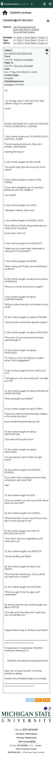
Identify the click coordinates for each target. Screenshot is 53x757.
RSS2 (46, 700)
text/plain (9, 84)
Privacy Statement (26, 738)
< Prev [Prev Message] (26, 37)
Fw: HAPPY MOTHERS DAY (18, 53)
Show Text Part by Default (26, 29)
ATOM (30, 700)
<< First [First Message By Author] (17, 43)
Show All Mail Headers (24, 32)
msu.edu (38, 746)
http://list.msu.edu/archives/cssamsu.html (27, 660)
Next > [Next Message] (34, 37)
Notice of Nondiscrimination (26, 749)
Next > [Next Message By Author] (34, 43)
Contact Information (26, 734)
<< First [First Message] (17, 37)
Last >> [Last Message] (43, 37)
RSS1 (38, 700)
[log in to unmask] (23, 59)
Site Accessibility (27, 741)
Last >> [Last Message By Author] (43, 43)
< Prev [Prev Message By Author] (26, 43)
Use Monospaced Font (24, 27)
